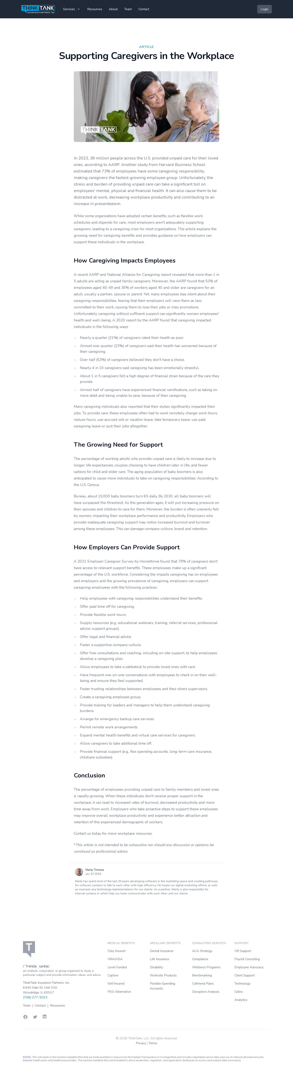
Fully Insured (116, 951)
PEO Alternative (119, 991)
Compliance (200, 959)
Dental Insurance (161, 951)
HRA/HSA (115, 959)
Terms (153, 1043)
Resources (94, 9)
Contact (143, 9)
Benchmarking (202, 975)
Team (128, 9)
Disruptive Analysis (205, 991)
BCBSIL (27, 1057)
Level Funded (117, 967)
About (113, 9)
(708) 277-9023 (35, 997)
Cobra (238, 991)
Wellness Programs (206, 967)
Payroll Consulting (247, 959)
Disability (156, 967)
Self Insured (116, 983)
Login (264, 9)
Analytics (240, 1000)
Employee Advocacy (249, 967)
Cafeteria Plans (203, 983)
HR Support (242, 951)
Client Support (244, 975)
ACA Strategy (202, 951)
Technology (242, 983)
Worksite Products (163, 975)
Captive (113, 975)
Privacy (141, 1043)
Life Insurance (159, 959)
